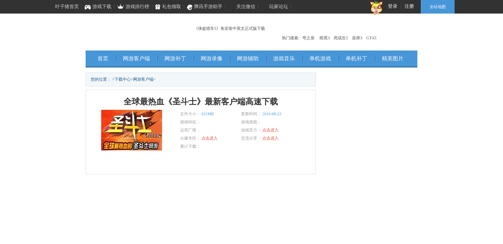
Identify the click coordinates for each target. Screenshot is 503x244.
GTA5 (371, 38)
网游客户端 (136, 58)
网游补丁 (175, 58)
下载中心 (122, 79)
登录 (392, 6)
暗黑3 (325, 38)
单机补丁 (356, 58)
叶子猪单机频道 (130, 30)
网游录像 (211, 58)
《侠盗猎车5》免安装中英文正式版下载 (229, 28)
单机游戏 (320, 58)
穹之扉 (308, 38)
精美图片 (392, 58)
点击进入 (270, 130)
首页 (102, 58)
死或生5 (341, 38)
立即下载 (140, 162)
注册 (409, 6)
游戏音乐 (284, 58)
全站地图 (438, 6)
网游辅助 (248, 58)
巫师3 (357, 38)
